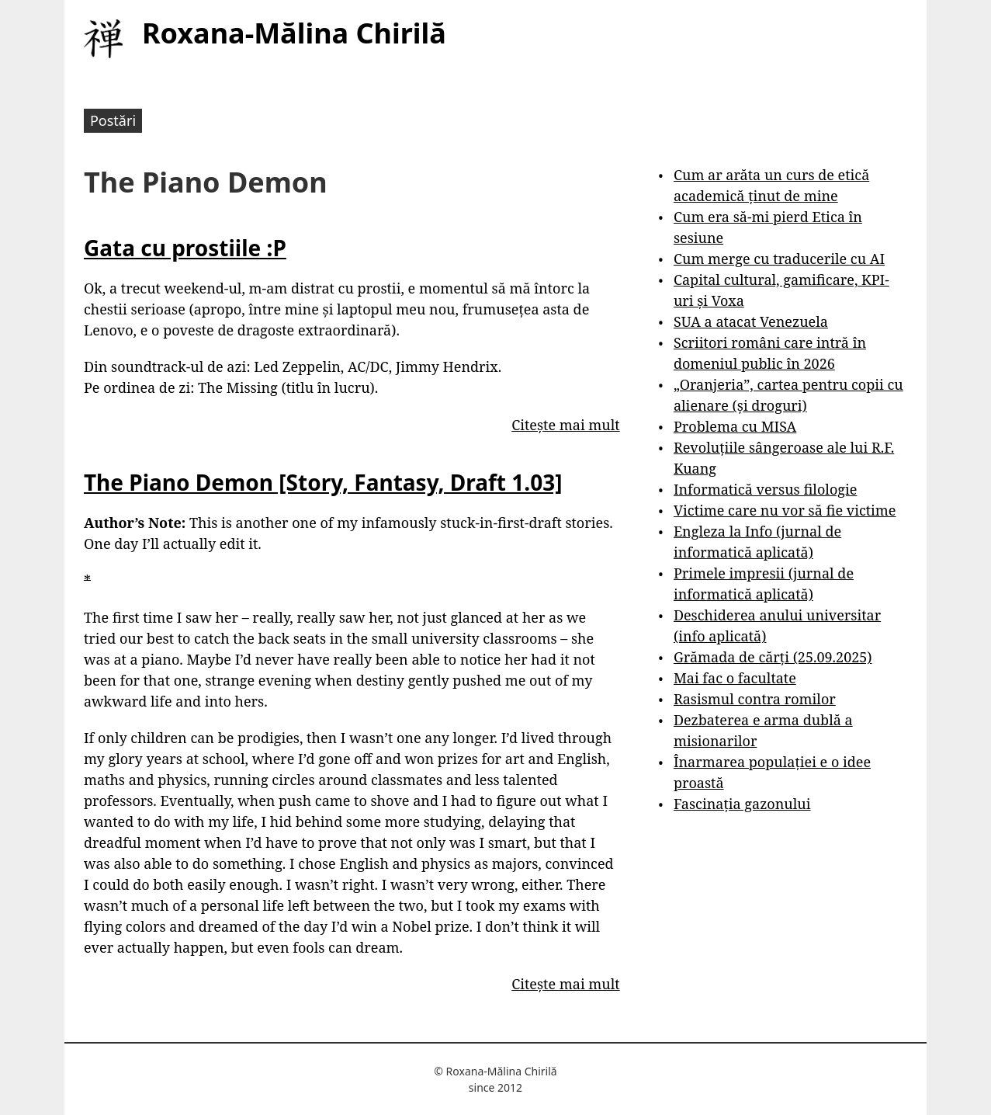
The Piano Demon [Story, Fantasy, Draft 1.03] (323, 482)
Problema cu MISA (735, 426)
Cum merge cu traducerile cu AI (779, 258)
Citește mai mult (565, 424)
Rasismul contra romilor (755, 698)
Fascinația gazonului (742, 803)
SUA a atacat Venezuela (751, 321)
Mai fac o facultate (735, 678)
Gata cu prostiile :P (185, 247)
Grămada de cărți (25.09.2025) (773, 657)
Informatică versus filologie (765, 489)
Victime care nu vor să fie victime (785, 510)
